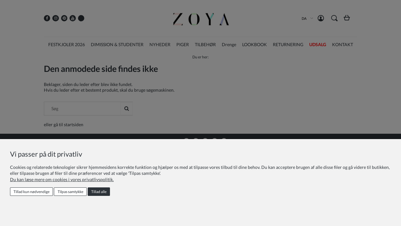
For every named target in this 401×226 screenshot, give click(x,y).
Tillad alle (99, 191)
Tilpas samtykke (70, 191)
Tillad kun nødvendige (31, 191)
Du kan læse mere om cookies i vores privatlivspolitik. (62, 179)
